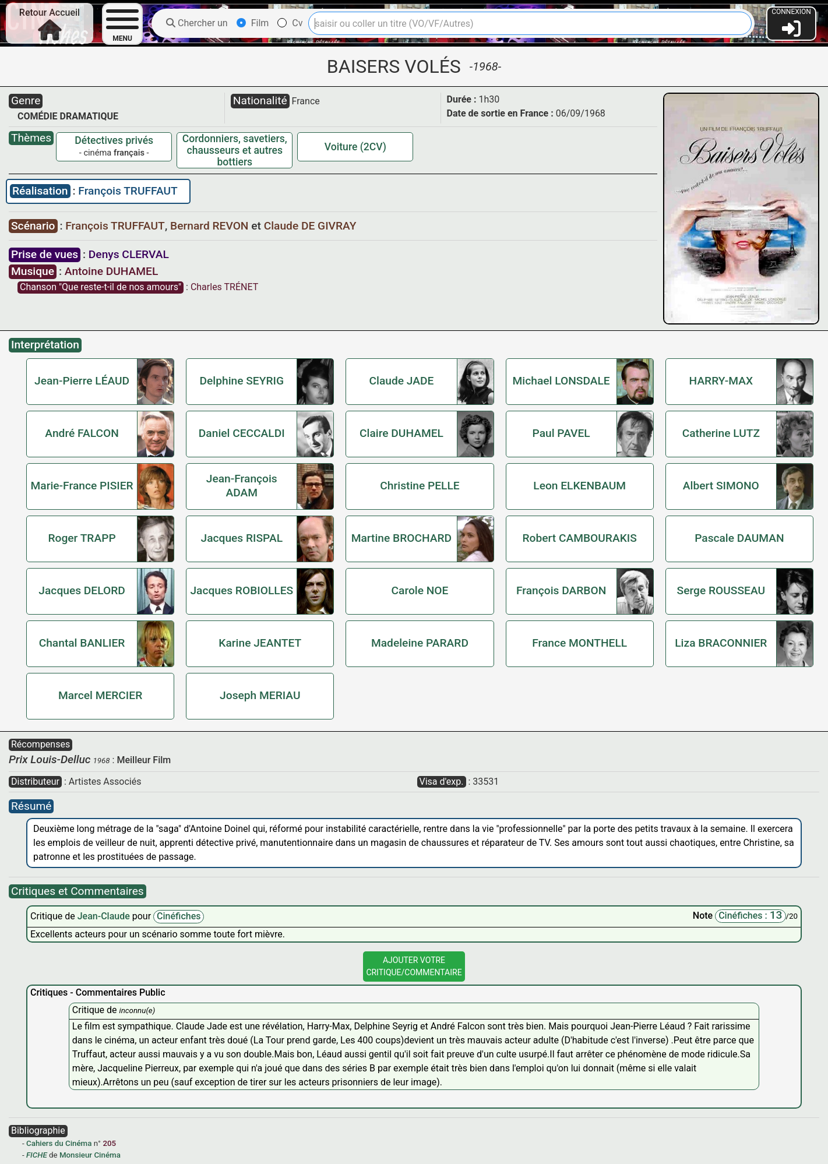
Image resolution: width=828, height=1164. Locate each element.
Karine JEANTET (260, 643)
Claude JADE (401, 380)
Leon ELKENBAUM (579, 485)
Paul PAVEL (561, 433)
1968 (101, 760)
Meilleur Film (144, 760)
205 (109, 1143)
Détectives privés (114, 140)
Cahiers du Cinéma (58, 1143)
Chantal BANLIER (82, 643)
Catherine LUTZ (721, 433)
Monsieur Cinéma (90, 1155)
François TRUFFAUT (127, 190)
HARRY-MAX (721, 380)
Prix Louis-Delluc (50, 759)
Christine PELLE (419, 485)
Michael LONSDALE (561, 380)
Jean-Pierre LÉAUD (81, 380)
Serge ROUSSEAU (721, 590)
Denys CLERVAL (129, 254)
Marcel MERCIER (100, 695)
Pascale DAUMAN (739, 538)
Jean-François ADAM (241, 485)
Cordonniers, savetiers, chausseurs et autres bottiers (234, 150)
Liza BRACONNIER (721, 643)
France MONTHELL (579, 643)
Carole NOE (420, 590)
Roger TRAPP (81, 538)
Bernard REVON (210, 225)
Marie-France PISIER (82, 485)
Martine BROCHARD (401, 538)
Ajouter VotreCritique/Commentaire (413, 966)
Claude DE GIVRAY (310, 225)
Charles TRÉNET (224, 286)
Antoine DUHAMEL (111, 271)
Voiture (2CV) (355, 147)
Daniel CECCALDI (242, 433)
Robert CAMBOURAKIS (579, 538)
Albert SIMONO (721, 485)
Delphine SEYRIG (242, 380)
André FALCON (81, 433)
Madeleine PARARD (419, 643)
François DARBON (561, 590)
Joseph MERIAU (260, 695)
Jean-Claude (104, 916)
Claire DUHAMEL (401, 433)
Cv (289, 23)
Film (253, 23)
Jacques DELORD (81, 590)
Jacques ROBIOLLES (241, 590)
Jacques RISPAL (242, 538)
